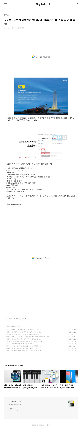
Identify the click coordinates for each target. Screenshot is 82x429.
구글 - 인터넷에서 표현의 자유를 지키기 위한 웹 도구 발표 (23, 329)
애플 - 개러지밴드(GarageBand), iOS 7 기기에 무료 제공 (22, 339)
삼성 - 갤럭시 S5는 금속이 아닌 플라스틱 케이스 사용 (21, 334)
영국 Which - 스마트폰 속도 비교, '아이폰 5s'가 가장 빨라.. (23, 341)
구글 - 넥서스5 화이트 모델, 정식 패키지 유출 (19, 343)
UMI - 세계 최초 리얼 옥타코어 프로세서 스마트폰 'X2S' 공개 (23, 346)
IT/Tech (8, 326)
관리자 (48, 425)
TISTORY (41, 425)
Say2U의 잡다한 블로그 (15, 405)
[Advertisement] (41, 57)
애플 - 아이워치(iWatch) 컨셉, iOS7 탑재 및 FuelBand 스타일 (23, 332)
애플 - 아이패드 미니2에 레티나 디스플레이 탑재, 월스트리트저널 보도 (26, 336)
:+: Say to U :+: (41, 4)
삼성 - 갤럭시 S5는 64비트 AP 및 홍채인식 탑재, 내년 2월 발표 (24, 350)
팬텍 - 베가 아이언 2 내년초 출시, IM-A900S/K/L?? (20, 348)
